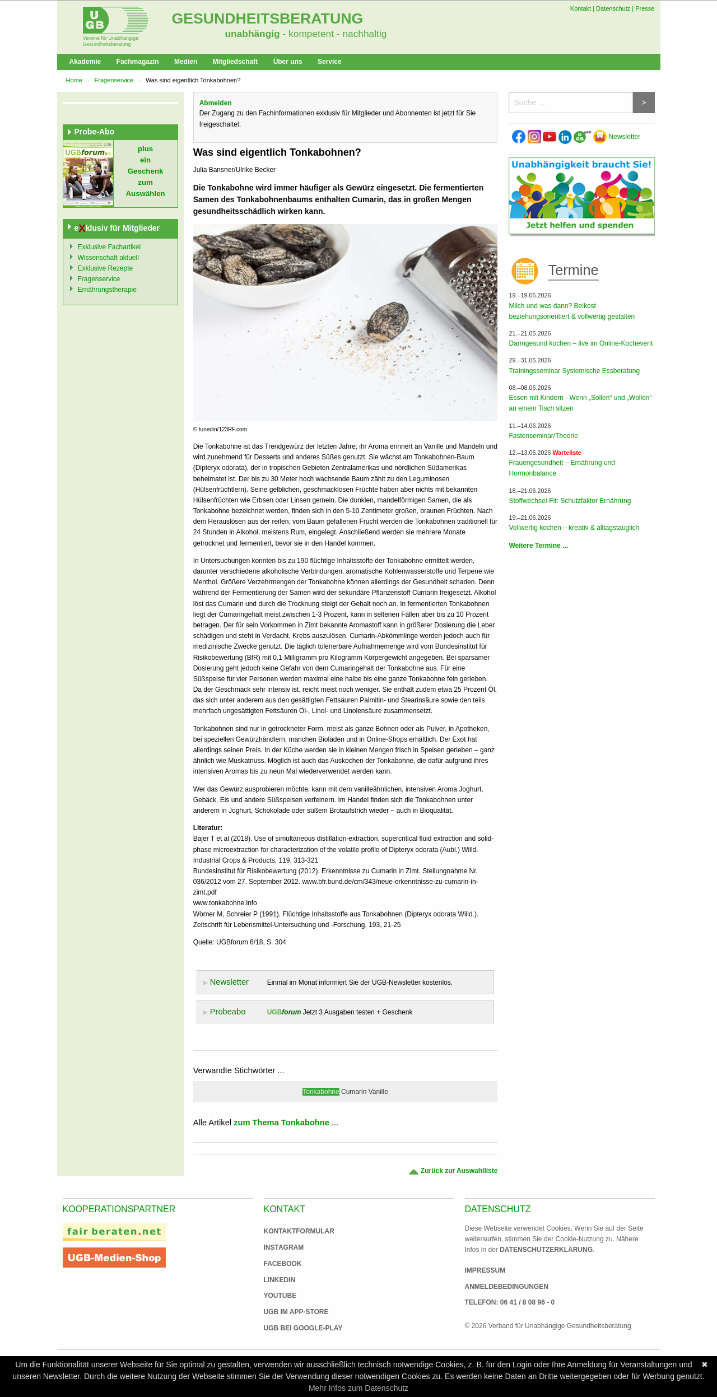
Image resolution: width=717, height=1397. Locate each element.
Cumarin (353, 1092)
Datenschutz (613, 8)
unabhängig (252, 33)
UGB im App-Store (292, 1312)
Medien (185, 62)
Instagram (284, 1247)
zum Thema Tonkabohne (281, 1122)
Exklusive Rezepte (105, 268)
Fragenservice (114, 80)
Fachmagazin (138, 62)
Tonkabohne (320, 1092)
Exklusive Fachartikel (109, 247)
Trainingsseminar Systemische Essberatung (574, 371)
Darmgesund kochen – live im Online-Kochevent (581, 343)
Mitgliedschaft (235, 62)
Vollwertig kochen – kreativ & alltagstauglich (574, 528)
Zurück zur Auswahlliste (453, 1171)
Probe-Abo (95, 131)
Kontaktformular (299, 1231)
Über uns (287, 62)
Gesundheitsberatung (268, 18)
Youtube (280, 1296)
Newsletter (616, 137)
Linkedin (280, 1280)
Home (74, 80)
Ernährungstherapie (107, 290)
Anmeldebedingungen (506, 1287)
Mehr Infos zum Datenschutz (358, 1388)
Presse (644, 8)
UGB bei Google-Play (292, 1328)
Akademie (85, 62)
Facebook (283, 1264)
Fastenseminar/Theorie (543, 436)
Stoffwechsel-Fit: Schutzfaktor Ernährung (570, 501)
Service (330, 62)
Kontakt (580, 8)
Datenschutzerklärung (546, 1250)
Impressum (485, 1270)
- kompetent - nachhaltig (333, 33)
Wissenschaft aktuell (108, 258)
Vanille (378, 1092)
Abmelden (215, 103)
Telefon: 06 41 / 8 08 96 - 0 (510, 1302)
